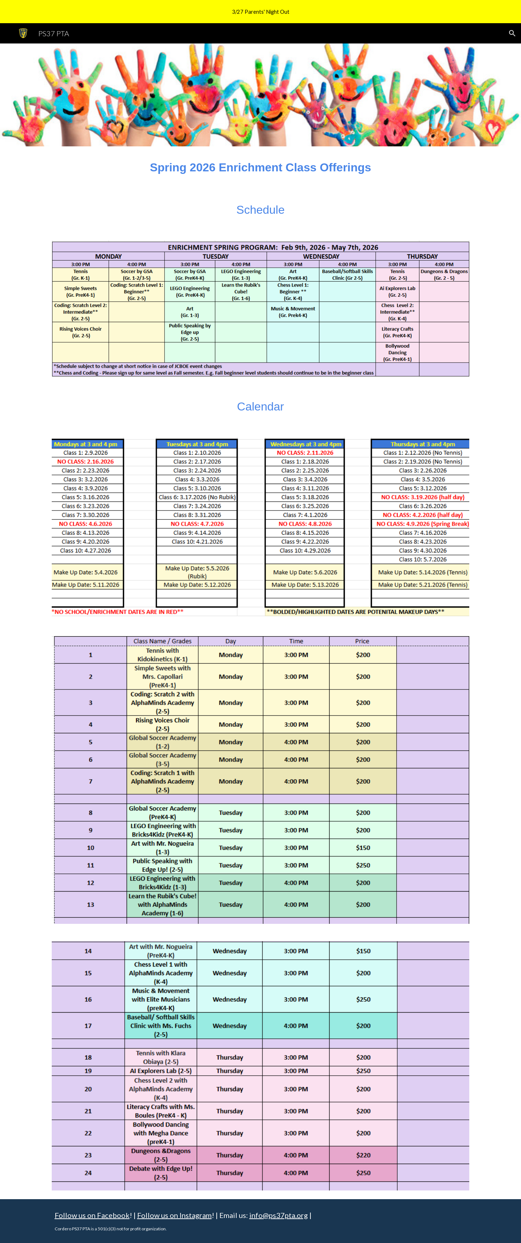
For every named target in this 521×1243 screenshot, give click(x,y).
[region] (260, 11)
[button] (512, 33)
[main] (260, 167)
